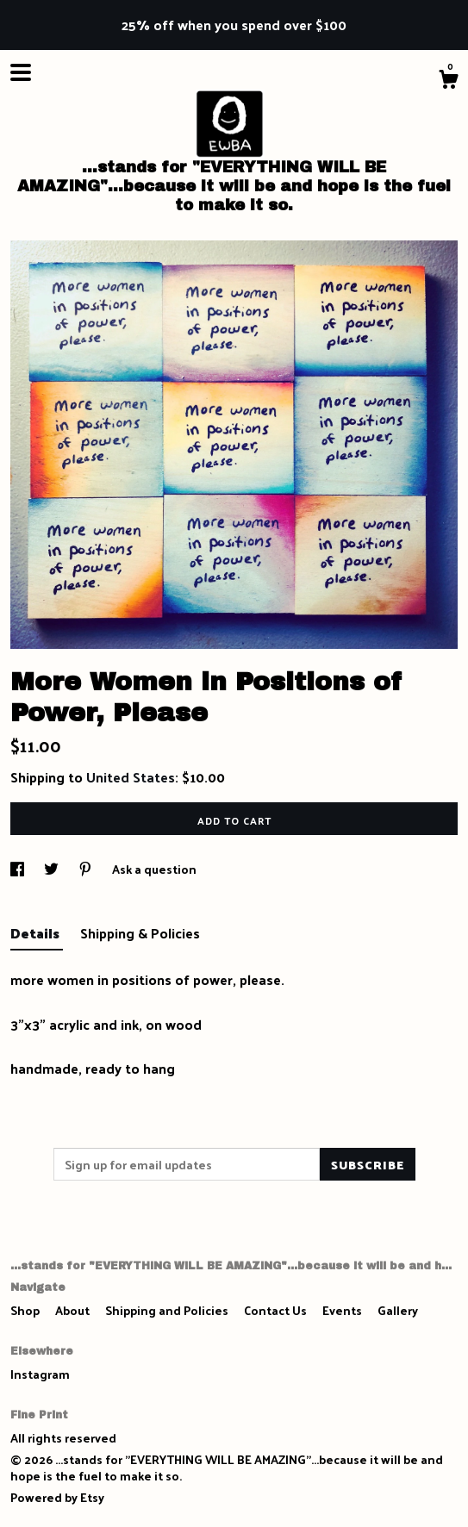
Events (343, 1310)
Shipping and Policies (168, 1310)
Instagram (40, 1374)
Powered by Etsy (57, 1497)
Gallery (398, 1310)
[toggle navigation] (20, 72)
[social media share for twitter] (52, 869)
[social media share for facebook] (18, 869)
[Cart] (448, 81)
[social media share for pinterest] (86, 869)
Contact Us (276, 1310)
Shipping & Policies (140, 932)
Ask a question (154, 869)
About (73, 1310)
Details (36, 932)
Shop (26, 1310)
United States (130, 776)
